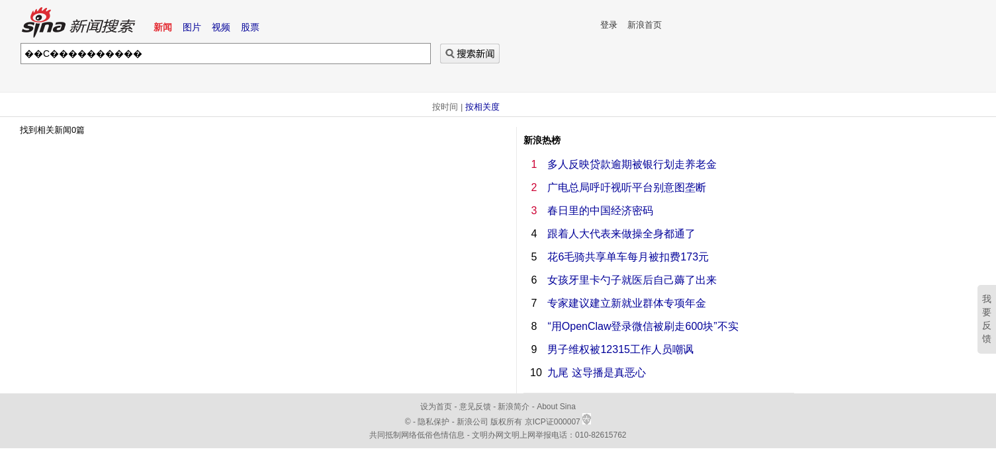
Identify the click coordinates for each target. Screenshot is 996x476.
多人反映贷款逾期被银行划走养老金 (632, 164)
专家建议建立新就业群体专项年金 (626, 303)
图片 (192, 27)
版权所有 (506, 421)
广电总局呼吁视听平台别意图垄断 (626, 187)
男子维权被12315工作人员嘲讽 (620, 349)
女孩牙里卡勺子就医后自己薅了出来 (632, 280)
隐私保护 (434, 421)
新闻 (163, 27)
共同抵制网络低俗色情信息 (417, 435)
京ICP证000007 (558, 421)
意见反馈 (475, 406)
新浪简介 (513, 406)
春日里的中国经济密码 (600, 210)
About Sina (556, 406)
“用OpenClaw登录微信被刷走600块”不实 (642, 326)
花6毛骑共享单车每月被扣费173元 (628, 256)
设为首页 (436, 406)
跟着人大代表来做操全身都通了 (621, 233)
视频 (221, 27)
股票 (250, 27)
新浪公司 (472, 421)
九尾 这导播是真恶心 (596, 372)
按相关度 (482, 107)
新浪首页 (644, 25)
